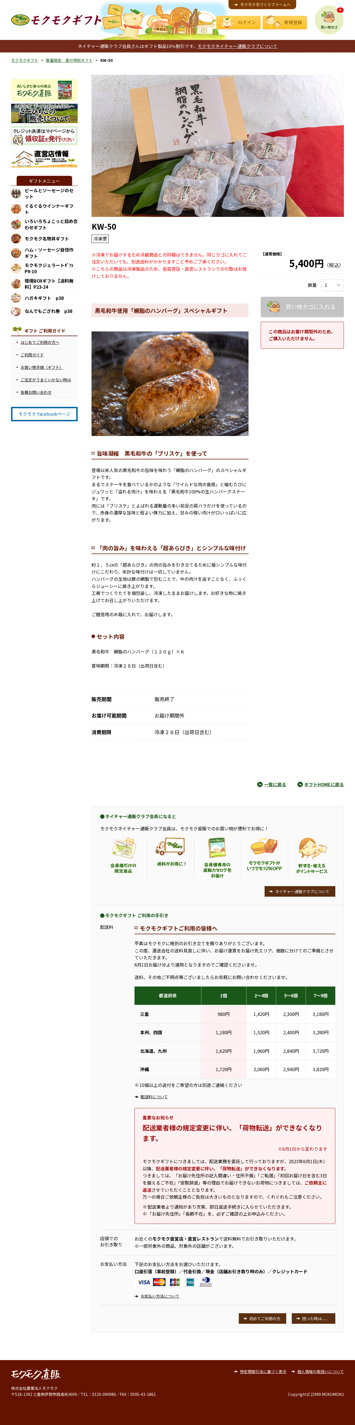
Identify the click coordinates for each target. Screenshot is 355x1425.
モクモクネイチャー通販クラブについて (237, 46)
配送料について (154, 1096)
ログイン (247, 22)
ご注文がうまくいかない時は (46, 379)
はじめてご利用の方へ (40, 342)
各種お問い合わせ (36, 392)
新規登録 (293, 22)
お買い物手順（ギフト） (42, 367)
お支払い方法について (160, 1296)
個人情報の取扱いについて (320, 1371)
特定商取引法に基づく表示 (263, 1371)
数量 (312, 285)
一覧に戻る (275, 784)
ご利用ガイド (32, 354)
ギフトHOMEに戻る (324, 784)
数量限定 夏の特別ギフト (69, 60)
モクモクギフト (24, 60)
